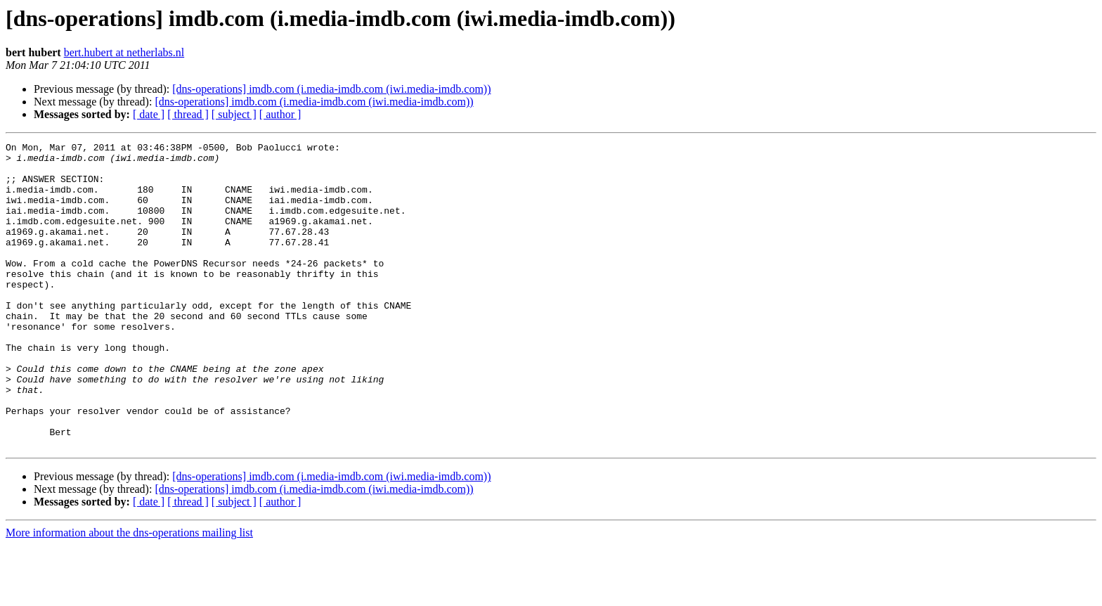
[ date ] (148, 114)
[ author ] (280, 114)
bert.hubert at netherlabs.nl (124, 52)
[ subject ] (234, 114)
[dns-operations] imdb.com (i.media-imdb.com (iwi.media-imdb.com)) (331, 89)
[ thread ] (188, 114)
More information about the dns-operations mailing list (129, 594)
